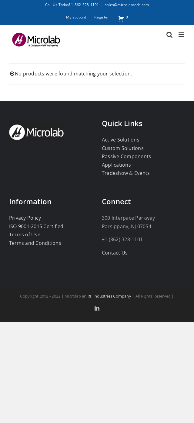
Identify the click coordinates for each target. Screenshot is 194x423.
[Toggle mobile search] (169, 35)
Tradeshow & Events (126, 173)
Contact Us (115, 252)
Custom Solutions (123, 148)
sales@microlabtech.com (127, 4)
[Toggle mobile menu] (182, 35)
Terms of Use (24, 234)
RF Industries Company (109, 296)
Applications (116, 165)
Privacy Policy (25, 218)
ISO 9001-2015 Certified (36, 226)
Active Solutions (120, 139)
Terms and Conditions (35, 243)
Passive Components (126, 156)
